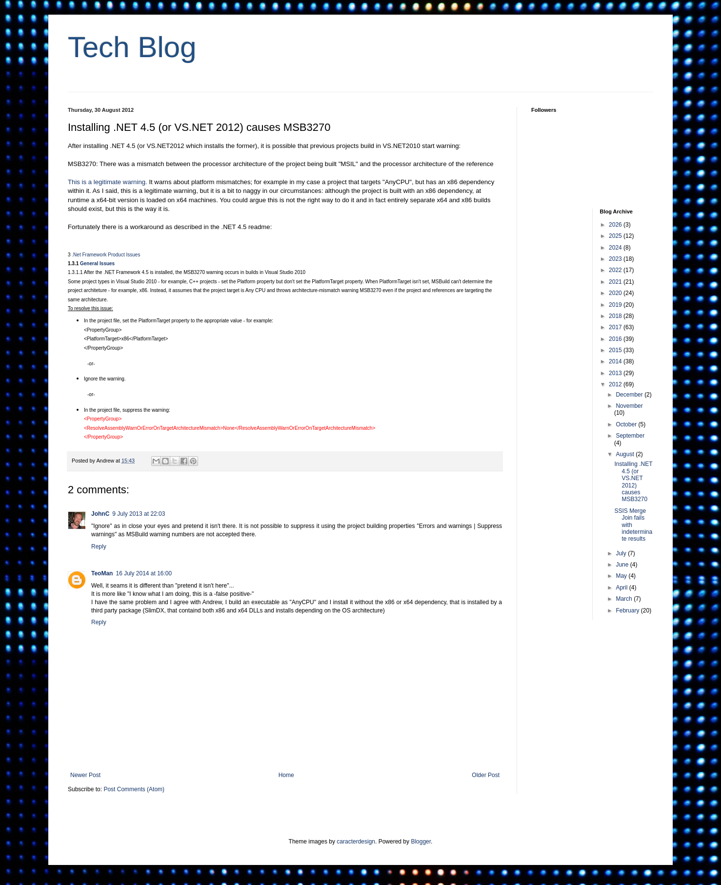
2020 (616, 293)
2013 (616, 373)
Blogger (421, 841)
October (627, 424)
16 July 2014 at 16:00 (144, 573)
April (622, 587)
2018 (616, 316)
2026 (616, 224)
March (625, 598)
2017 (616, 327)
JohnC (100, 513)
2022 (616, 270)
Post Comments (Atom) (133, 789)
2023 (616, 258)
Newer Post (85, 775)
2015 (616, 350)
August (626, 454)
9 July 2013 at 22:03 (138, 513)
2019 (616, 304)
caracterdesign (356, 841)
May (622, 575)
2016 (616, 339)
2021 (616, 281)
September (630, 435)
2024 (616, 247)
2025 (616, 235)
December (630, 394)
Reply (98, 546)
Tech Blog (132, 47)
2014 (616, 361)
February (628, 610)
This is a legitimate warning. (107, 182)
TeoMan (102, 573)
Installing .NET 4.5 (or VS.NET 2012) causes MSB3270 (633, 482)
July (622, 553)
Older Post (486, 775)
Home (286, 775)
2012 (616, 384)
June (623, 564)
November (629, 405)
